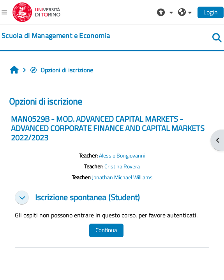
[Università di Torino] (36, 11)
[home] (56, 36)
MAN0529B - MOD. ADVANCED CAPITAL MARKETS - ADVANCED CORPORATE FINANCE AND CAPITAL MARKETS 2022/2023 (108, 128)
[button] (166, 12)
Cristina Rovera (122, 166)
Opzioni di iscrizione (61, 70)
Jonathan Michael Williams (122, 177)
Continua (106, 230)
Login (210, 12)
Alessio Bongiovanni (122, 155)
